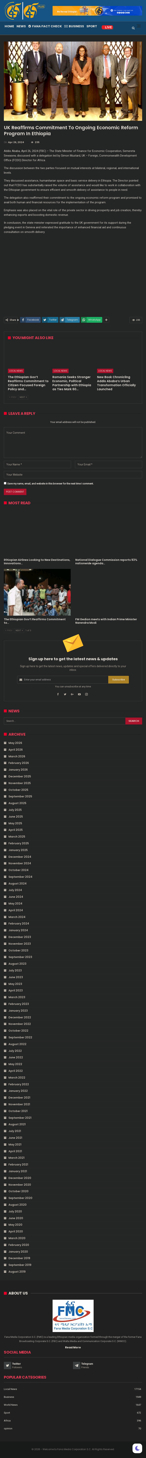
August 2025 (17, 803)
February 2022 (18, 1084)
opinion (8, 1428)
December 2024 (19, 857)
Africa (7, 1420)
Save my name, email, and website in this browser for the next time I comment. (50, 483)
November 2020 (19, 1185)
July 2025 (15, 810)
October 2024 (18, 870)
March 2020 (16, 1238)
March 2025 (16, 837)
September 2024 (20, 877)
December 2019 (19, 1258)
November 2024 (19, 863)
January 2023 (18, 1011)
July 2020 (15, 1211)
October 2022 (18, 1031)
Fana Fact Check (45, 26)
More (104, 26)
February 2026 (18, 763)
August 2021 (17, 1124)
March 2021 (16, 1158)
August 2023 (17, 964)
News (21, 26)
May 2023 (15, 984)
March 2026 (16, 756)
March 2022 (16, 1078)
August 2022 (17, 1044)
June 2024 (15, 897)
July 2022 (15, 1051)
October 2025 (18, 790)
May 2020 (15, 1225)
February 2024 (18, 923)
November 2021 (19, 1104)
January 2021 (17, 1171)
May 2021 (14, 1144)
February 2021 (18, 1164)
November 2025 (19, 783)
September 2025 (20, 796)
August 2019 (17, 1272)
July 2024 (15, 890)
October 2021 (18, 1111)
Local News (16, 370)
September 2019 (19, 1265)
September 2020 (20, 1198)
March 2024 (16, 917)
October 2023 (18, 950)
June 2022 (15, 1057)
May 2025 (15, 823)
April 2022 (15, 1071)
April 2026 (15, 750)
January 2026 (18, 770)
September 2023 (20, 957)
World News (11, 1404)
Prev (12, 397)
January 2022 (18, 1091)
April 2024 (15, 910)
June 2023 (15, 977)
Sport (91, 26)
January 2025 (18, 850)
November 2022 (19, 1024)
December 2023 (19, 937)
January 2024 (18, 930)
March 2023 (16, 997)
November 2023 (19, 944)
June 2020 (15, 1218)
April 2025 (15, 830)
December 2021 (19, 1098)
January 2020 (18, 1252)
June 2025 (15, 817)
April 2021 (15, 1151)
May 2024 (15, 903)
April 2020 (15, 1231)
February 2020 (18, 1245)
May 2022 (15, 1064)
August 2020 (17, 1205)
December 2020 (19, 1178)
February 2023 (18, 1004)
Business (74, 26)
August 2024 (17, 883)
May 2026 (15, 743)
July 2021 (14, 1131)
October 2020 (18, 1191)
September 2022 (20, 1037)
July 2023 (15, 970)
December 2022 (19, 1017)
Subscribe (118, 679)
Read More (73, 1347)
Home (9, 26)
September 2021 (19, 1118)
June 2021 (15, 1138)
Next (23, 397)
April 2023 (15, 990)
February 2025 (18, 843)
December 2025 (19, 776)
